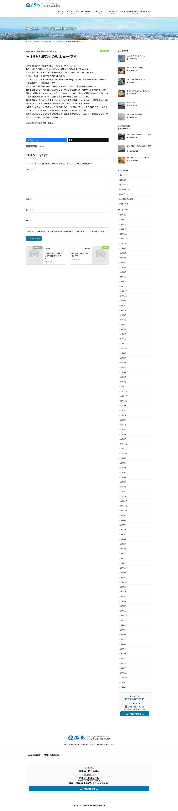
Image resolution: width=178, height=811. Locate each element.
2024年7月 (122, 310)
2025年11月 (123, 238)
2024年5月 (122, 320)
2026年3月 (122, 219)
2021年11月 (123, 448)
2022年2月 (122, 439)
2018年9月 (122, 630)
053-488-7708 (136, 706)
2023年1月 (122, 386)
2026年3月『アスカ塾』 (135, 68)
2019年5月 (122, 592)
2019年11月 (123, 563)
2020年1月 (122, 553)
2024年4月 (122, 324)
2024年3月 (122, 329)
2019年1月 (122, 611)
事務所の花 (122, 180)
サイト (28, 220)
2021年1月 (122, 496)
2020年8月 (122, 520)
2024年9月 (122, 300)
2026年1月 (122, 229)
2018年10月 (123, 625)
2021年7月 (122, 468)
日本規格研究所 (124, 189)
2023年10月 (123, 348)
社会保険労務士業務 (126, 199)
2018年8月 (122, 634)
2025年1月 (122, 281)
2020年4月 (122, 539)
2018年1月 (122, 668)
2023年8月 (122, 358)
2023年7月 (122, 363)
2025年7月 (122, 258)
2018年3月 (122, 658)
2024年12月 (123, 286)
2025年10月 (123, 243)
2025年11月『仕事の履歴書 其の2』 (139, 147)
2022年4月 (122, 429)
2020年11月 (123, 506)
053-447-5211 (136, 699)
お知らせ (104, 51)
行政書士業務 (123, 204)
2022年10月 (123, 401)
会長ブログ (122, 185)
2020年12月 (123, 501)
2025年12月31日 (124, 126)
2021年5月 (122, 477)
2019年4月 (122, 596)
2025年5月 (122, 267)
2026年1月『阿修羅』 (134, 114)
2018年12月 (123, 615)
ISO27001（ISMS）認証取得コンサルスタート (54, 256)
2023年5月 (122, 367)
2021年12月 (123, 444)
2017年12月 (123, 673)
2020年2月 (122, 549)
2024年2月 (122, 334)
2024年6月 (122, 315)
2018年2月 (122, 663)
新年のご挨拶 (131, 102)
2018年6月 (122, 644)
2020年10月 (123, 510)
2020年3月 (122, 544)
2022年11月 (123, 396)
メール (30, 209)
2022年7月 (122, 415)
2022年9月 (122, 406)
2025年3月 (122, 277)
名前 (29, 199)
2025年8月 (122, 253)
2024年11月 (123, 291)
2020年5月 (122, 534)
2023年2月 (122, 382)
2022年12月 (123, 391)
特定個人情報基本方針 (52, 755)
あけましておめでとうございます (139, 91)
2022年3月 (122, 434)
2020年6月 (122, 530)
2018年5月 (122, 649)
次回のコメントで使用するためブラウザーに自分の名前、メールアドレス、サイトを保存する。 (67, 231)
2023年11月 (123, 343)
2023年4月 (122, 372)
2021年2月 (122, 491)
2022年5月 (122, 425)
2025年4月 (122, 272)
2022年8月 (122, 410)
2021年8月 (122, 463)
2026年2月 (122, 224)
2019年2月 (122, 606)
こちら (112, 744)
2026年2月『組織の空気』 (136, 79)
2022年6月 (122, 420)
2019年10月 (123, 568)
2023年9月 (122, 353)
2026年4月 (122, 215)
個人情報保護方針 (34, 755)
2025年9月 (122, 248)
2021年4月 (122, 482)
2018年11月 (123, 620)
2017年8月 (122, 687)
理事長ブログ (123, 194)
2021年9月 (122, 458)
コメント (31, 169)
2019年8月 (122, 577)
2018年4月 (122, 654)
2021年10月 (123, 453)
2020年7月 (122, 525)
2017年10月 (123, 677)
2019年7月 (122, 582)
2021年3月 (122, 487)
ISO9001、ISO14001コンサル (80, 254)
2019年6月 (122, 587)
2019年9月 (122, 572)
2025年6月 (122, 262)
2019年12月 (123, 558)
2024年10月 (123, 296)
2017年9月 (122, 682)
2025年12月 (123, 234)
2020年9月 (122, 515)
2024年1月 (122, 339)
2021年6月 (122, 472)
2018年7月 (122, 639)
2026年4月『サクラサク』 (136, 56)
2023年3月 (122, 377)
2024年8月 (122, 305)
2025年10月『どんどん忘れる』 (138, 157)
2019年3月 (122, 601)
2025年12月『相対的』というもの (139, 134)
